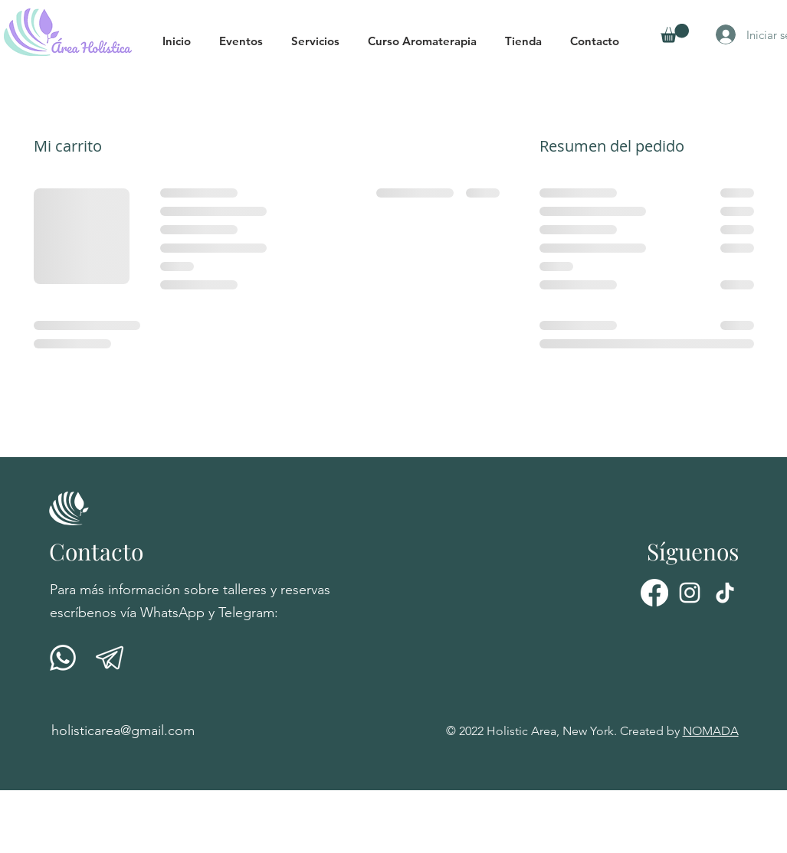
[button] (248, 41)
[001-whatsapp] (63, 658)
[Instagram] (689, 592)
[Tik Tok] (725, 592)
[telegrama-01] (109, 658)
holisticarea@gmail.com (123, 730)
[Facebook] (654, 592)
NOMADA (711, 731)
